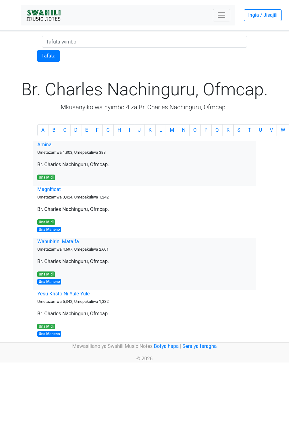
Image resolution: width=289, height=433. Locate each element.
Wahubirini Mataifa (58, 241)
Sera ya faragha (199, 346)
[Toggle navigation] (221, 15)
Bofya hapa (166, 346)
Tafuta (48, 56)
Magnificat (49, 189)
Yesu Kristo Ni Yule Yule (63, 294)
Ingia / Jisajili (262, 15)
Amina (44, 145)
